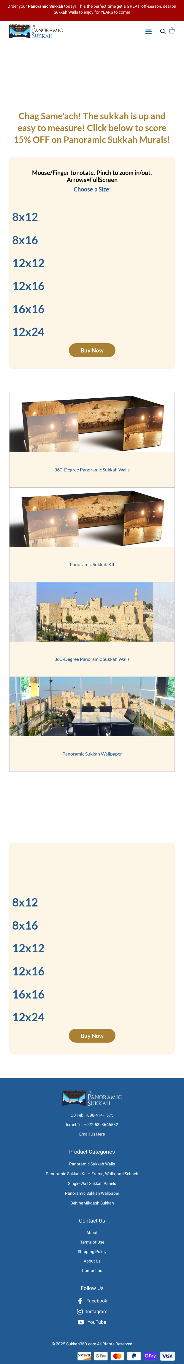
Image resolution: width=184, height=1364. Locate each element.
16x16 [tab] (28, 308)
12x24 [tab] (28, 331)
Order (12, 6)
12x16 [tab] (28, 285)
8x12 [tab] (25, 216)
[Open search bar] (163, 31)
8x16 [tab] (25, 240)
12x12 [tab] (28, 263)
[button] (148, 31)
